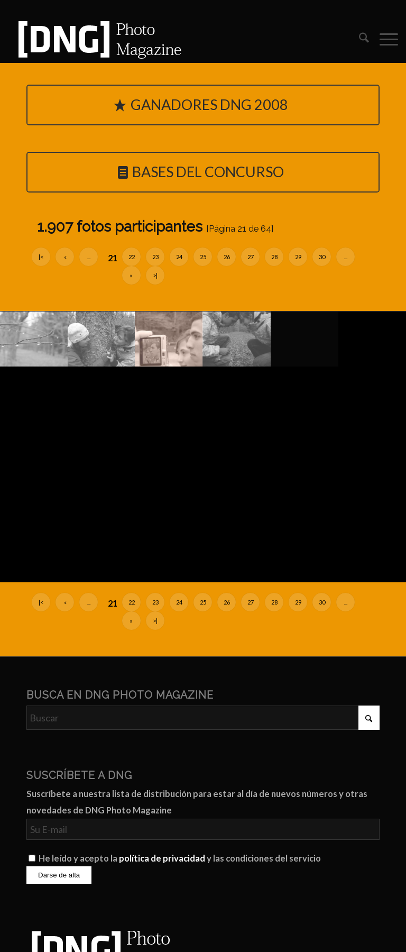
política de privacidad (162, 858)
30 (322, 256)
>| (155, 275)
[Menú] (383, 39)
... (88, 256)
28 (274, 256)
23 (155, 256)
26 (227, 256)
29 (298, 256)
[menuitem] (358, 39)
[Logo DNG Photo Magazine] (98, 39)
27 (250, 256)
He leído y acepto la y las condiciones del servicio (180, 858)
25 (203, 256)
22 (131, 256)
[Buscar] (358, 39)
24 (179, 256)
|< (41, 256)
